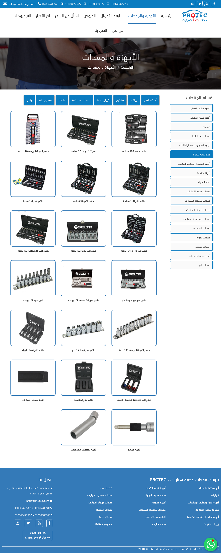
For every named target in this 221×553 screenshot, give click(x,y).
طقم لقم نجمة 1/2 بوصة (83, 250)
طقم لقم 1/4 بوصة (33, 201)
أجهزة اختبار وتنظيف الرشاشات (194, 145)
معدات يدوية (203, 237)
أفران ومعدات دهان (199, 255)
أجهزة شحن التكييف (200, 117)
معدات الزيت (203, 265)
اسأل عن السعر (67, 15)
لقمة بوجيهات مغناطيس (83, 449)
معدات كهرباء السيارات (198, 209)
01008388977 (94, 4)
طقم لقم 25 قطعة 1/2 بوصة (33, 250)
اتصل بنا (101, 30)
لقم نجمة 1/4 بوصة (33, 300)
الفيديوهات (21, 15)
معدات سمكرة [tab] (81, 100)
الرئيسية (167, 15)
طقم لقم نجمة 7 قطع (83, 350)
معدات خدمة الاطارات (198, 191)
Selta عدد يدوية (201, 154)
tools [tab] (62, 100)
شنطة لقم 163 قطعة (134, 151)
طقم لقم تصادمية (83, 400)
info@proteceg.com (19, 4)
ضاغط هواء (204, 182)
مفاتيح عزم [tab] (45, 100)
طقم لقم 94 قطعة (83, 201)
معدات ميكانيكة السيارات (196, 219)
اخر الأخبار (43, 15)
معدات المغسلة (201, 228)
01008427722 (71, 4)
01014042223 (117, 4)
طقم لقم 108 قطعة (134, 201)
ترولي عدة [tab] (103, 100)
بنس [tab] (29, 100)
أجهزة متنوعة (203, 172)
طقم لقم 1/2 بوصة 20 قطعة (33, 151)
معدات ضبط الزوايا (200, 136)
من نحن (118, 30)
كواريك (206, 126)
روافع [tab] (134, 100)
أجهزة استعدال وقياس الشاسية (194, 163)
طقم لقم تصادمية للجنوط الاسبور (134, 400)
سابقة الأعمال (112, 15)
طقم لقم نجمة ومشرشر (134, 300)
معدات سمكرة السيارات (197, 200)
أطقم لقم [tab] (150, 100)
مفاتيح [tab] (120, 100)
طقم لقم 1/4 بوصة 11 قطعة (134, 350)
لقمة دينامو (134, 449)
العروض (90, 15)
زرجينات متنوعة (202, 246)
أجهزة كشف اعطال (200, 108)
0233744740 (48, 4)
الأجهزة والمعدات (142, 15)
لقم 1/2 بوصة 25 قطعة (83, 151)
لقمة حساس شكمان (32, 400)
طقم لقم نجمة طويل (33, 350)
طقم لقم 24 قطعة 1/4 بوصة (83, 300)
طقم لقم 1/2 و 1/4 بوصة (134, 250)
